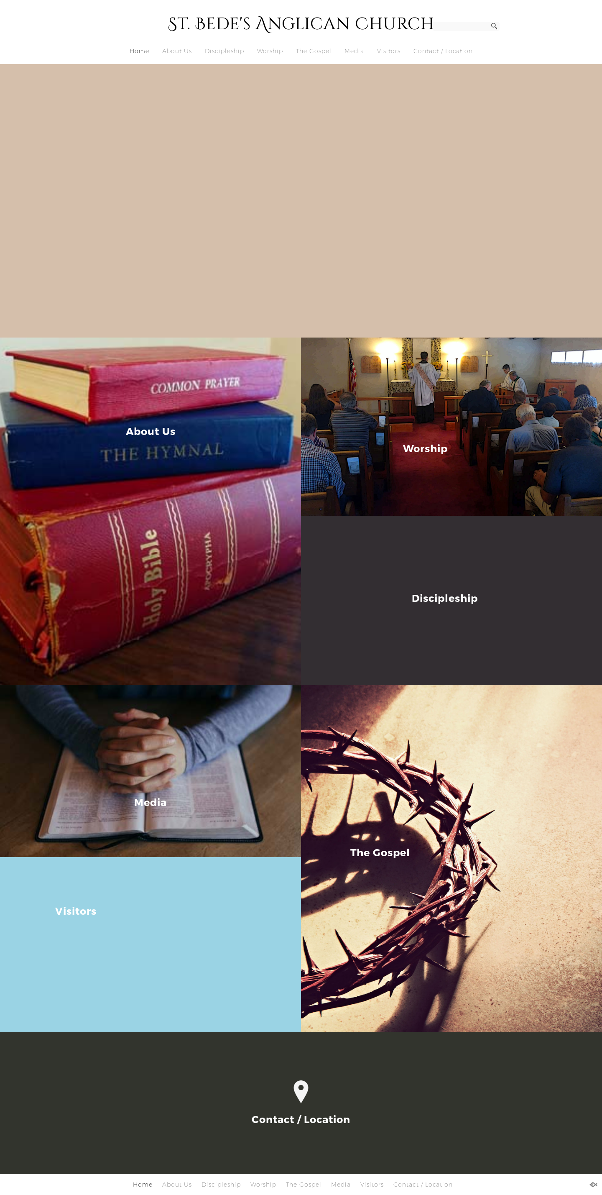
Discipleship (224, 51)
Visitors (388, 51)
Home (139, 51)
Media (354, 51)
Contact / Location (443, 51)
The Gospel (314, 51)
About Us (177, 51)
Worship (270, 51)
